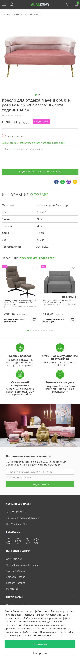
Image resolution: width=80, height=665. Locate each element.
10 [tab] (52, 330)
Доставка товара (15, 576)
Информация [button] (15, 596)
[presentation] (27, 160)
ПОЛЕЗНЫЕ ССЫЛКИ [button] (18, 550)
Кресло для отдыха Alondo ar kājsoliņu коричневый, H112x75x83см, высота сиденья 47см (20, 303)
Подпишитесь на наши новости (40, 171)
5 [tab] (38, 330)
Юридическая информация (18, 477)
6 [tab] (41, 330)
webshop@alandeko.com (22, 518)
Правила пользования (19, 604)
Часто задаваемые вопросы (22, 565)
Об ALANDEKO (14, 559)
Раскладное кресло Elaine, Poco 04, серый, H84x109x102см (57, 302)
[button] (4, 4)
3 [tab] (33, 330)
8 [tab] (46, 330)
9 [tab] (49, 330)
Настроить (40, 653)
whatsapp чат (16, 524)
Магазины (12, 588)
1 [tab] (28, 330)
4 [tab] (36, 330)
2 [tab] (30, 330)
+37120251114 (16, 512)
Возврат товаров (15, 582)
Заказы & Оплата (16, 571)
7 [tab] (44, 330)
